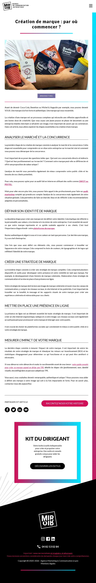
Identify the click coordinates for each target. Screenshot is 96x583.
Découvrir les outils (47, 466)
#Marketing (46, 96)
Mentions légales (48, 563)
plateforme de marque (43, 228)
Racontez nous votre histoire (65, 403)
